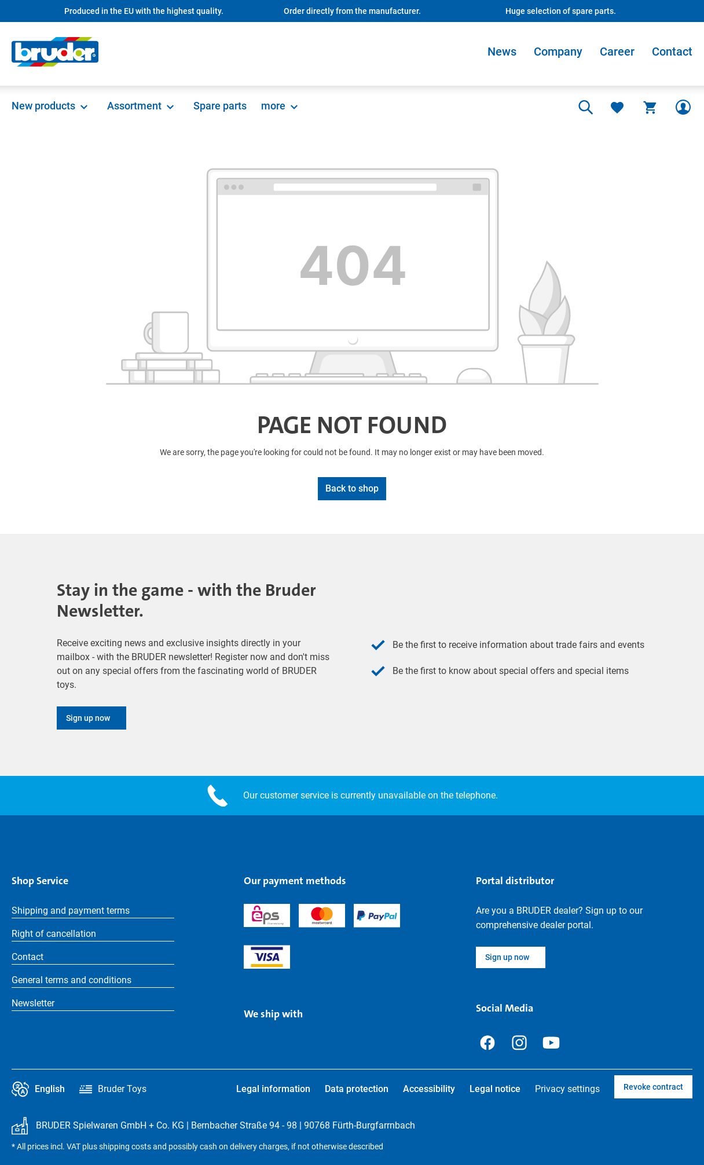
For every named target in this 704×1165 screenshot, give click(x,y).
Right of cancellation (54, 933)
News (501, 51)
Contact (672, 51)
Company (558, 51)
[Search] (584, 107)
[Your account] (683, 107)
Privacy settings (567, 1088)
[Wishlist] (617, 107)
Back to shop (352, 488)
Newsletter (33, 1003)
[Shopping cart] (650, 107)
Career (617, 51)
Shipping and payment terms (71, 910)
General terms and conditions (71, 980)
